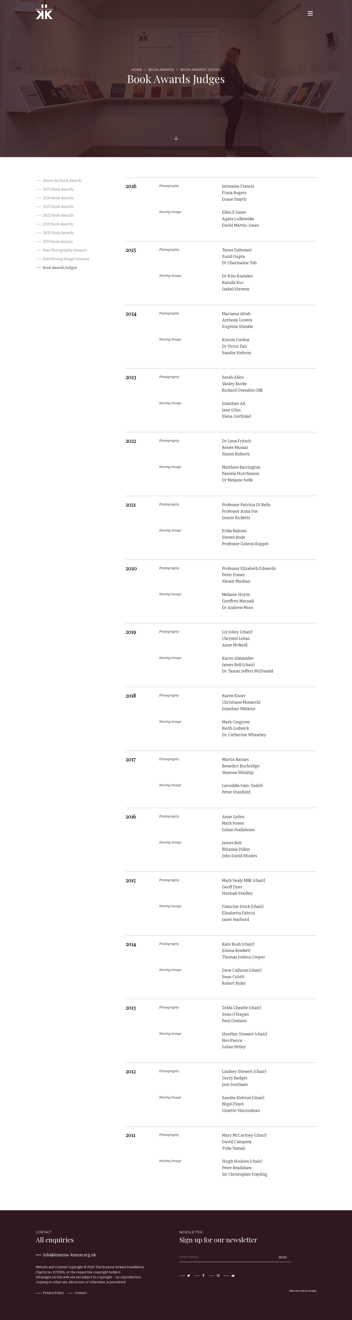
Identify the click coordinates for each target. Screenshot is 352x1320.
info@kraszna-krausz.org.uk (69, 1254)
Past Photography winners (65, 250)
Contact (81, 1293)
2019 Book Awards (58, 241)
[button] (309, 13)
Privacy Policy (53, 1293)
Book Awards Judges (60, 268)
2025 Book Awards (58, 189)
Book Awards (161, 70)
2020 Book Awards (58, 233)
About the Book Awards (62, 180)
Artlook (312, 1290)
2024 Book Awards (58, 198)
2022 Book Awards (58, 215)
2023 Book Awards (58, 206)
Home (136, 70)
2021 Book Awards (58, 224)
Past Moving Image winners (66, 259)
